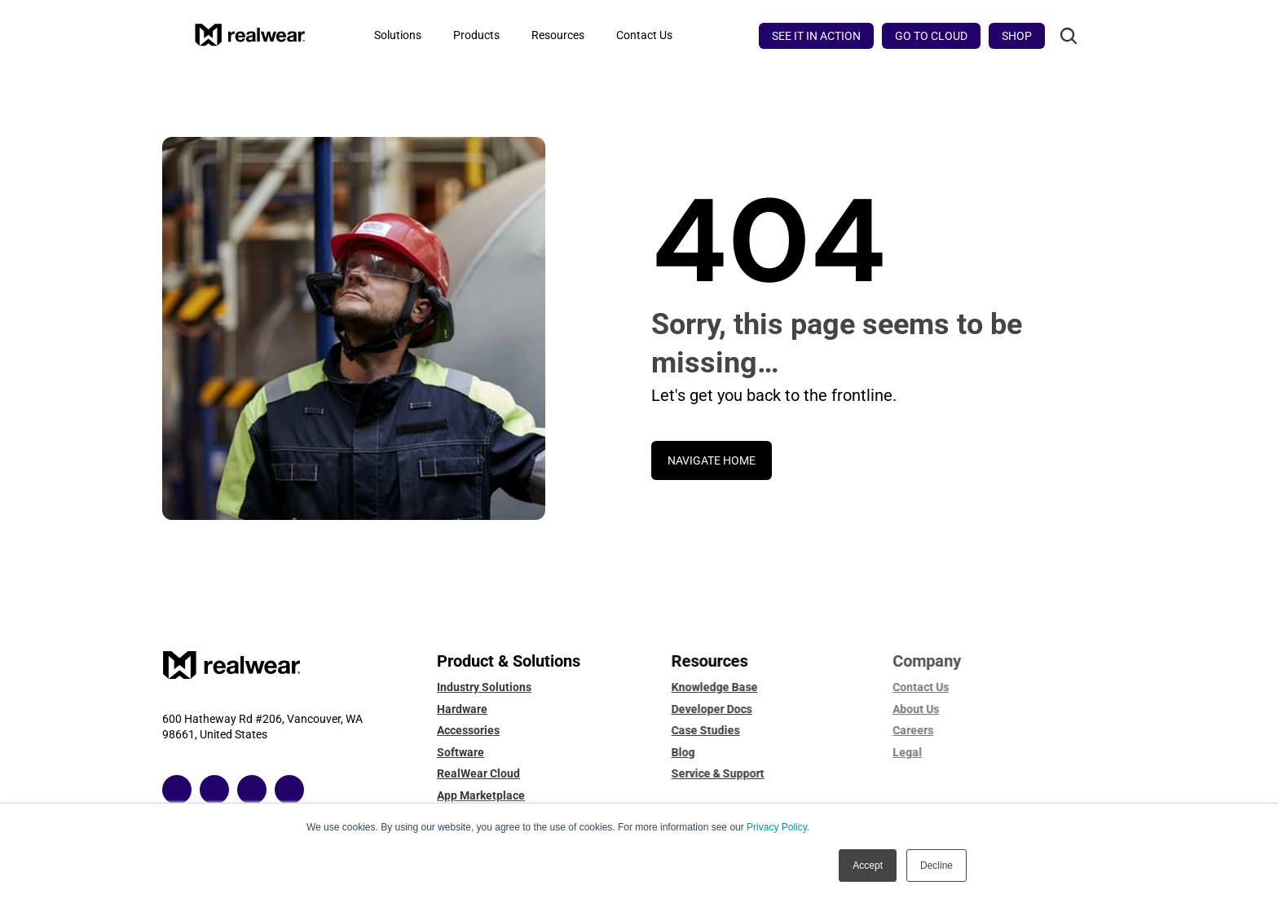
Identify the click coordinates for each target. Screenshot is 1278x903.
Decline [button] (936, 865)
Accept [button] (868, 865)
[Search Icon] (1068, 36)
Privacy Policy (777, 827)
